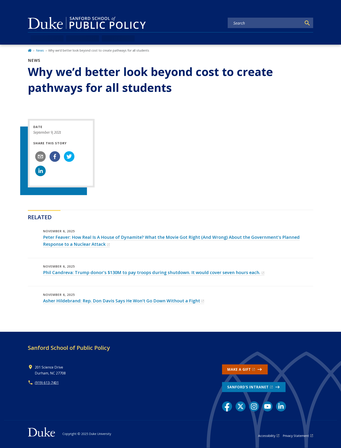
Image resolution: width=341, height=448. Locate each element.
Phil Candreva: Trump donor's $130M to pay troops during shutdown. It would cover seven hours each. (151, 272)
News (40, 50)
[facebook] (54, 156)
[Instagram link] (254, 406)
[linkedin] (40, 170)
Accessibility (266, 436)
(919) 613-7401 (47, 382)
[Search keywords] (265, 23)
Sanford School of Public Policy (69, 348)
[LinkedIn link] (281, 406)
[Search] (307, 23)
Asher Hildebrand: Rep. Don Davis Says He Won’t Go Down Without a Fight (121, 301)
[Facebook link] (227, 406)
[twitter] (69, 156)
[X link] (241, 406)
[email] (40, 156)
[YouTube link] (267, 406)
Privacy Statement (296, 436)
